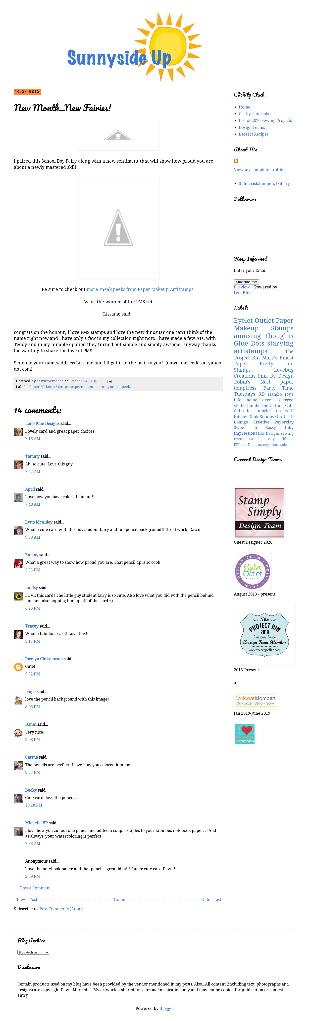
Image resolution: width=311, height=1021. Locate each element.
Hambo (275, 394)
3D (262, 394)
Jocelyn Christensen (44, 659)
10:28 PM (33, 805)
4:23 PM (32, 608)
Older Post (211, 899)
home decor (260, 400)
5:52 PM (32, 674)
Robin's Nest (252, 382)
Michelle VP (36, 823)
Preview (242, 287)
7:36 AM (32, 843)
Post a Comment (35, 888)
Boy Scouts (271, 445)
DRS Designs (269, 433)
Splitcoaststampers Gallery (264, 183)
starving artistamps (264, 347)
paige (30, 691)
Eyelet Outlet (254, 320)
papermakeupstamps (89, 387)
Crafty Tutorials (254, 113)
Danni (30, 724)
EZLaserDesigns (248, 445)
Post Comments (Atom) (61, 909)
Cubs (283, 445)
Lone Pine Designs (42, 423)
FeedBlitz (243, 292)
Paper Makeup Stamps (49, 387)
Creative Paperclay (273, 422)
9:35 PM (32, 772)
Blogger (166, 1008)
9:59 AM (32, 537)
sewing (287, 433)
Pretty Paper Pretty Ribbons (264, 439)
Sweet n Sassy (255, 427)
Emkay (31, 555)
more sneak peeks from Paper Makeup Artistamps (140, 289)
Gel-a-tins (243, 411)
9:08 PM (32, 739)
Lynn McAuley (38, 522)
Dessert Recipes (253, 134)
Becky (31, 790)
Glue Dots (249, 343)
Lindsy (31, 587)
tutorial (263, 411)
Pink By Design (276, 376)
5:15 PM (32, 641)
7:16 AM (32, 438)
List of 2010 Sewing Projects (265, 120)
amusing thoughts (264, 336)
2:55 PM (32, 570)
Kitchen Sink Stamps (254, 416)
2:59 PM (32, 876)
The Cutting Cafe (277, 405)
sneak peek (120, 387)
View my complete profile (258, 169)
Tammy (32, 456)
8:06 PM (32, 706)
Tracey (31, 626)
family (253, 405)
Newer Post (26, 899)
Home (119, 899)
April (30, 489)
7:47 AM (32, 471)
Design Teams (252, 127)
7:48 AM (32, 504)
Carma (31, 757)
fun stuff (284, 411)
